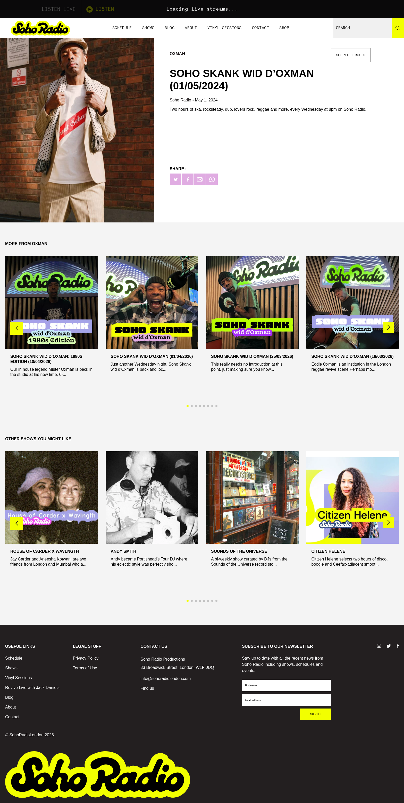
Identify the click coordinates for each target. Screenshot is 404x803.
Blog (169, 28)
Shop (284, 28)
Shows (148, 28)
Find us (147, 688)
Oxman (177, 53)
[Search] (398, 28)
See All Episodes (350, 55)
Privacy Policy (86, 658)
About (191, 28)
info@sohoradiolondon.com (165, 678)
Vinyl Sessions (224, 28)
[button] (388, 327)
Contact (260, 28)
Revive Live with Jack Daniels (32, 687)
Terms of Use (85, 668)
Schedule (122, 28)
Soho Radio (181, 100)
